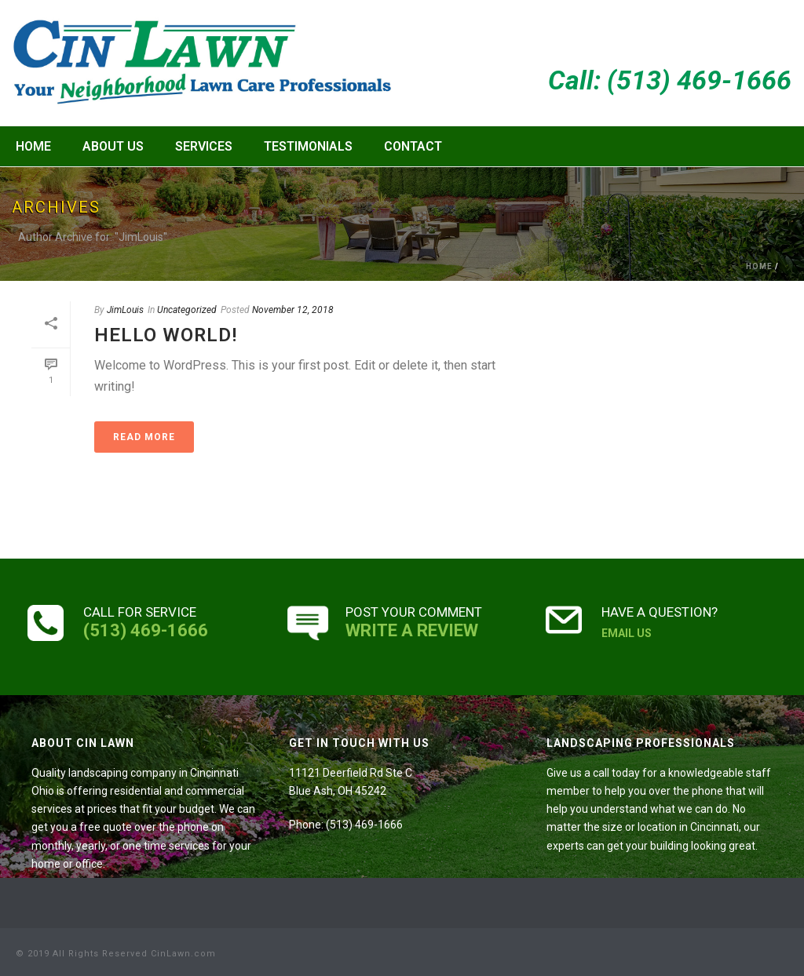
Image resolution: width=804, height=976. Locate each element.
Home (33, 146)
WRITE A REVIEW (411, 630)
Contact (413, 146)
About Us (113, 146)
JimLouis (125, 309)
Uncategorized (187, 309)
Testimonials (308, 146)
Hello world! (165, 335)
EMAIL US (626, 633)
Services (203, 146)
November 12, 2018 (293, 309)
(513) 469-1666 (145, 630)
